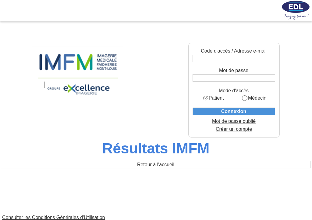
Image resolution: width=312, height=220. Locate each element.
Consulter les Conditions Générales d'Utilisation (53, 217)
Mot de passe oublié (234, 121)
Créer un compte (234, 129)
